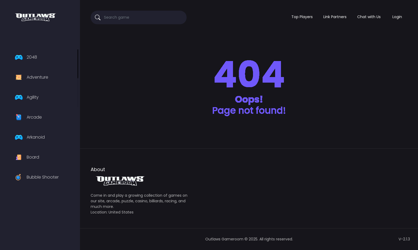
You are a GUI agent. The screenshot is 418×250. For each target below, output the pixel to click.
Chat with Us (369, 16)
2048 (25, 57)
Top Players (302, 16)
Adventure (30, 77)
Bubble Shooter (36, 177)
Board (26, 157)
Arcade (27, 117)
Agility (26, 97)
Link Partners (335, 16)
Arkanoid (29, 137)
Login (397, 16)
